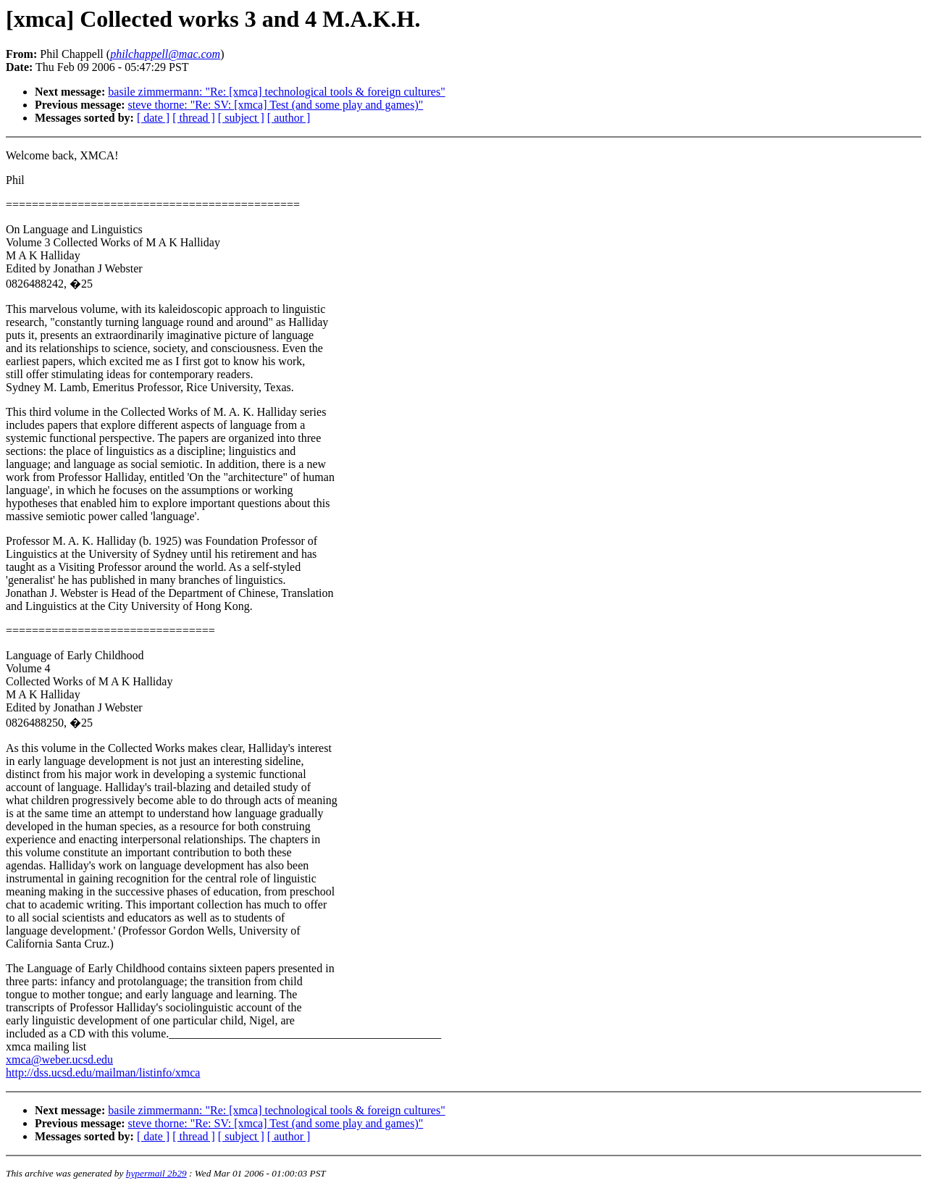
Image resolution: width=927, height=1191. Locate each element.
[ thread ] (193, 118)
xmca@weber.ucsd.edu (59, 1059)
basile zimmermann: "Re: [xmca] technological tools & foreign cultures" (276, 91)
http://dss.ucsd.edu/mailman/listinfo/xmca (103, 1072)
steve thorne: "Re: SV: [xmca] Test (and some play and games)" (276, 105)
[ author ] (289, 118)
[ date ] (153, 118)
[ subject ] (241, 118)
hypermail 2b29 (156, 1173)
